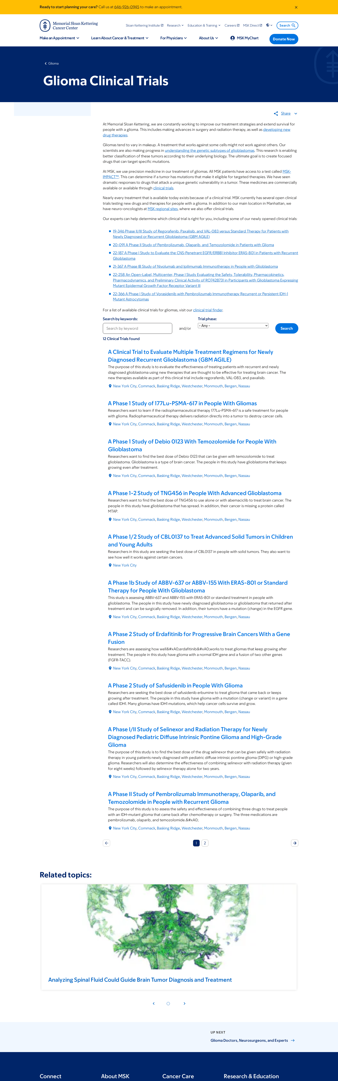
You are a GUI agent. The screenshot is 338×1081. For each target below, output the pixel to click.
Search (288, 25)
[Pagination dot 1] (168, 1003)
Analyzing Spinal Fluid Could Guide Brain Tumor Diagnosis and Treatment (140, 979)
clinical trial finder (207, 310)
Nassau (244, 386)
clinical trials (163, 188)
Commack (146, 386)
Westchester (192, 386)
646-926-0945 (126, 7)
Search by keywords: (120, 319)
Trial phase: (207, 319)
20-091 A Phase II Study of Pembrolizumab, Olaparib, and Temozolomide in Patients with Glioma (193, 245)
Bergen (231, 386)
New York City (124, 386)
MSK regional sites (163, 209)
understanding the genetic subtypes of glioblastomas (209, 150)
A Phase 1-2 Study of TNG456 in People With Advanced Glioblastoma (195, 493)
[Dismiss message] (296, 7)
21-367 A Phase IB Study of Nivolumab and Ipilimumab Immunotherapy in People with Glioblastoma (195, 266)
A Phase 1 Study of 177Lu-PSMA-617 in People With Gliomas (182, 403)
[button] (176, 25)
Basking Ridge (168, 386)
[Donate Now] (283, 39)
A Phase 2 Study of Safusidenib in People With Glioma (175, 685)
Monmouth (213, 386)
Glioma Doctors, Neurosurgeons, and (253, 1040)
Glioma (53, 63)
